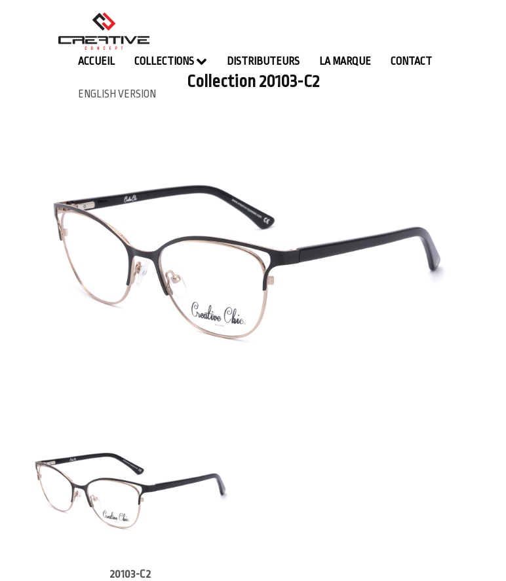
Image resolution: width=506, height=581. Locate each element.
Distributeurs (263, 61)
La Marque (345, 61)
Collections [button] (170, 61)
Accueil (96, 61)
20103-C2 (130, 574)
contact (411, 61)
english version (117, 94)
